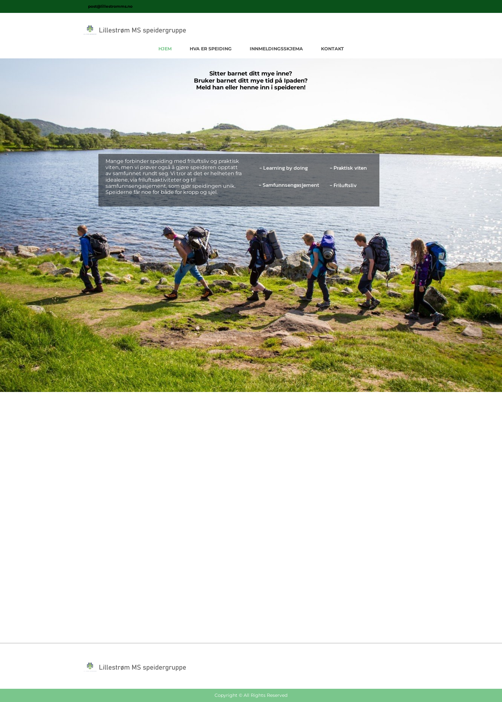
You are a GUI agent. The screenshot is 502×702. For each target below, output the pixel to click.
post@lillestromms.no (110, 6)
